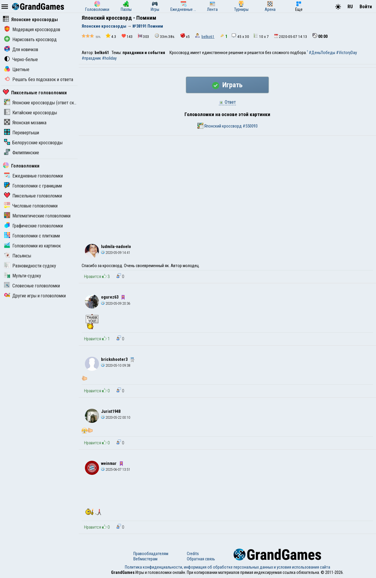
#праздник (91, 58)
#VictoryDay (346, 52)
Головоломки (21, 166)
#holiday (109, 58)
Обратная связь (201, 559)
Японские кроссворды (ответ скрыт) (43, 102)
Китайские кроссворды (30, 112)
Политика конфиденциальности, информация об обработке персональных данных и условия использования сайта (227, 567)
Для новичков (21, 49)
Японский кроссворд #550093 (227, 126)
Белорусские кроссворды (33, 142)
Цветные (16, 69)
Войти (366, 6)
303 (143, 36)
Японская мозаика (25, 122)
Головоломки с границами (33, 186)
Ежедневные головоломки (33, 176)
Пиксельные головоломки (35, 93)
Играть (227, 85)
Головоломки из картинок (32, 246)
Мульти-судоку (22, 276)
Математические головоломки (37, 216)
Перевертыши (21, 132)
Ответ (227, 102)
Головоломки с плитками (32, 236)
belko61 (208, 36)
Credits (193, 553)
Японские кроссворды (30, 19)
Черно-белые (21, 59)
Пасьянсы (17, 256)
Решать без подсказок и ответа (38, 79)
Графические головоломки (33, 226)
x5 (185, 36)
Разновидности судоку (30, 266)
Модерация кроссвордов (32, 29)
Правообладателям (150, 553)
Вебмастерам (145, 559)
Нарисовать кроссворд (30, 39)
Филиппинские (21, 152)
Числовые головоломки (31, 206)
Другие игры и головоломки (35, 296)
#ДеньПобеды (322, 52)
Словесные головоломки (32, 286)
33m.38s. (165, 36)
